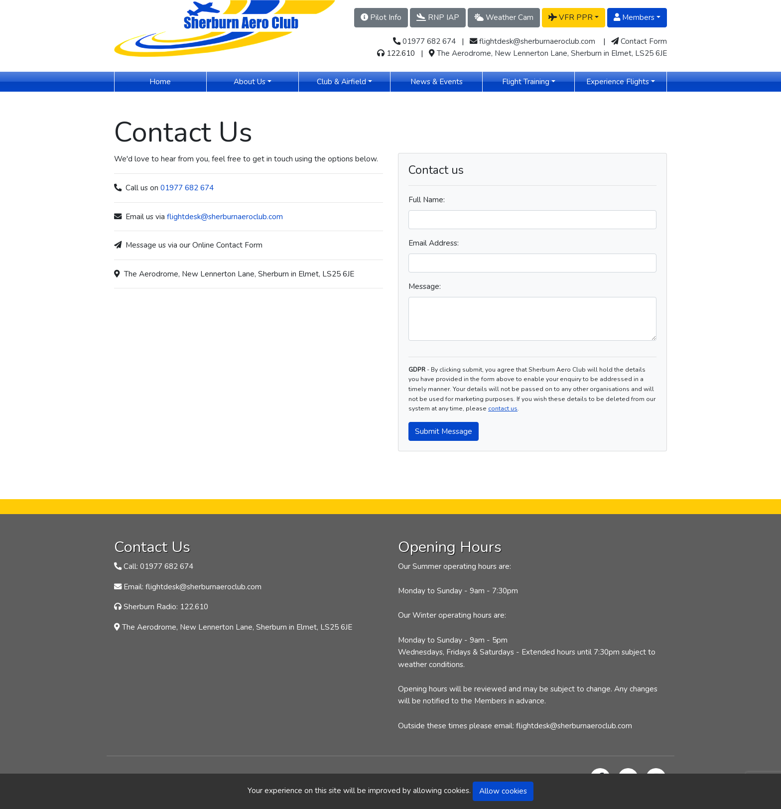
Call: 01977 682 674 (158, 566)
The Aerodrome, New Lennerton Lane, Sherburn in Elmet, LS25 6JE (552, 53)
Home (174, 81)
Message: (424, 286)
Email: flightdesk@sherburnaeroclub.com (192, 586)
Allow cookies (503, 791)
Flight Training (525, 81)
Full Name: (426, 199)
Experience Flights (617, 81)
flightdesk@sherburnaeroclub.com (537, 41)
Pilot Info (381, 17)
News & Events (446, 81)
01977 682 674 (429, 41)
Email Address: (433, 243)
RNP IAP (437, 17)
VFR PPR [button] (570, 17)
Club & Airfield (341, 81)
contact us (503, 408)
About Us (249, 81)
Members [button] (634, 17)
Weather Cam (503, 17)
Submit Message (443, 431)
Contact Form (644, 41)
